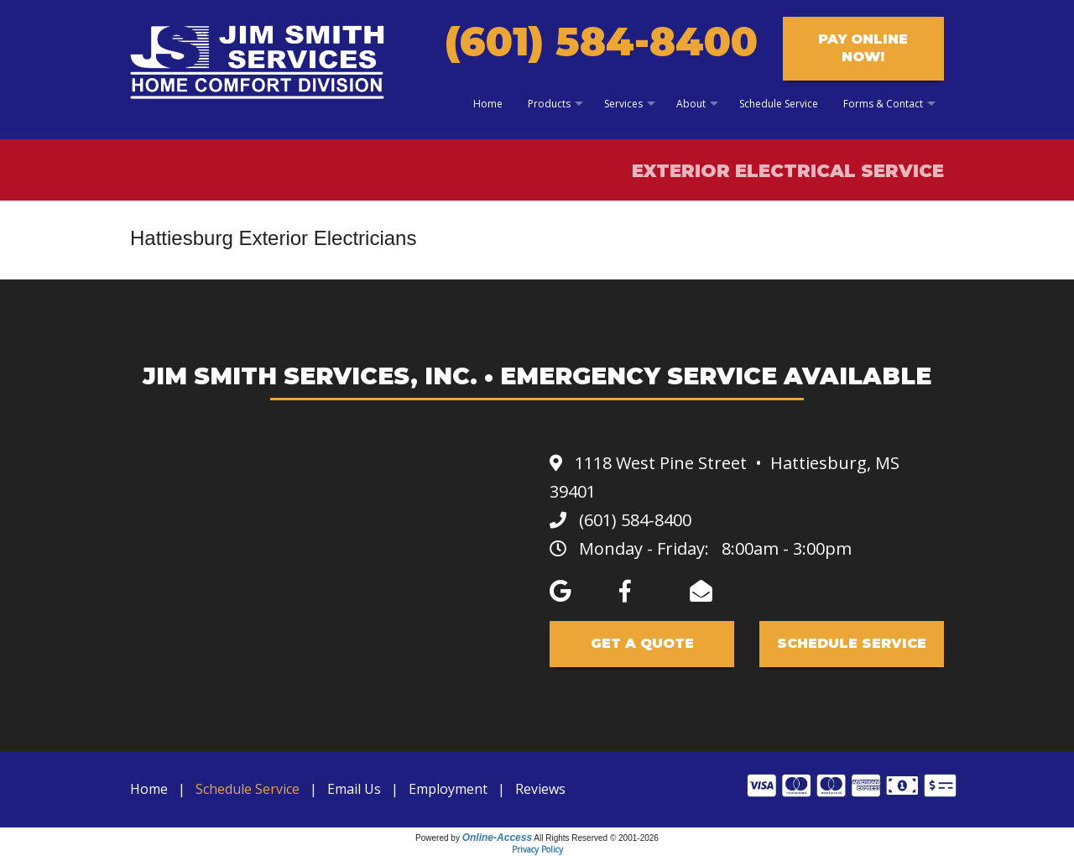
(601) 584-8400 (601, 41)
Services (623, 104)
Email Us (354, 789)
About (691, 104)
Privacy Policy (537, 849)
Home (488, 104)
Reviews (540, 789)
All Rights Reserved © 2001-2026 (596, 838)
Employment (448, 789)
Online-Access (497, 837)
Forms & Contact (883, 104)
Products (549, 104)
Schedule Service (778, 104)
